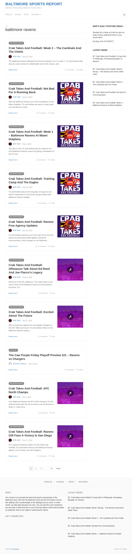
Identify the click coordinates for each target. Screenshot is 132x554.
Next (58, 468)
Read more (13, 70)
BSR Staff (16, 56)
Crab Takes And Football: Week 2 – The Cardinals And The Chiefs (97, 518)
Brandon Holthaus (19, 364)
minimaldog (15, 549)
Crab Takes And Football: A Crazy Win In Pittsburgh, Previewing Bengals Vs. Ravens (109, 58)
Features (13, 350)
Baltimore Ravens (16, 43)
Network (35, 14)
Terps (26, 14)
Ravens (18, 14)
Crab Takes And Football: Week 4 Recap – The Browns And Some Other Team (108, 71)
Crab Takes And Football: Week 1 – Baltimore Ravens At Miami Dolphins (31, 135)
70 (51, 468)
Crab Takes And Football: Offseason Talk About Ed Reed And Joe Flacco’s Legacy (29, 268)
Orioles (8, 14)
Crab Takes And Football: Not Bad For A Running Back (92, 526)
